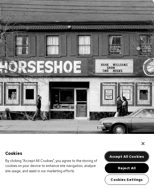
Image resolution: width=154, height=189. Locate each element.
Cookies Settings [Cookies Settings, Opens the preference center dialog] (127, 179)
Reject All (127, 168)
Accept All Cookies (126, 156)
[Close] (143, 143)
